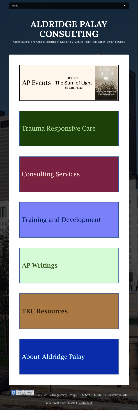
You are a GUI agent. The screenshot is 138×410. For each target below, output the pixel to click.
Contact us (86, 402)
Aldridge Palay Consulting (69, 28)
